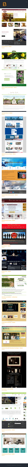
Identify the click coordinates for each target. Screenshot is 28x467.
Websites (3, 47)
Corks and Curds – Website (6, 46)
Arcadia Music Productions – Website (8, 322)
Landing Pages (4, 298)
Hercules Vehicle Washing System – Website (10, 194)
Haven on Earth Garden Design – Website (9, 87)
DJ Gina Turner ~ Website (6, 271)
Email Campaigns (4, 390)
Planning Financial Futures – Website (8, 220)
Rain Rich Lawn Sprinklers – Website (8, 429)
